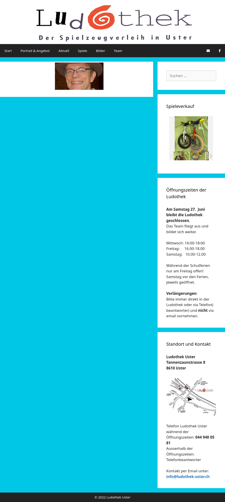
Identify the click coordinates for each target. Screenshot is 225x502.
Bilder (100, 50)
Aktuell (63, 50)
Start (8, 50)
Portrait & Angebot (35, 50)
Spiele (82, 50)
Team (118, 50)
